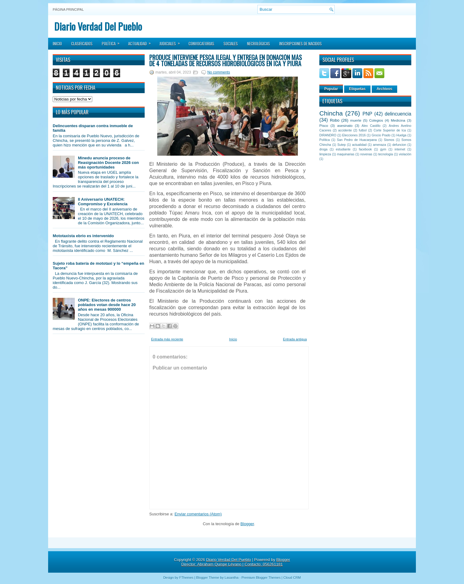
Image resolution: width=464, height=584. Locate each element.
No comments (218, 72)
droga (323, 149)
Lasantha (231, 577)
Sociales (230, 43)
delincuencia (398, 113)
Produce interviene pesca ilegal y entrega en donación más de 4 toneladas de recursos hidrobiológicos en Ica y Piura (225, 60)
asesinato (344, 125)
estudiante (343, 149)
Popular (331, 89)
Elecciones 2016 (354, 135)
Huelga (401, 135)
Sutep (341, 144)
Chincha (331, 113)
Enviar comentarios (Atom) (198, 514)
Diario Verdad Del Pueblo (98, 26)
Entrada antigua (295, 339)
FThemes (186, 577)
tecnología (385, 154)
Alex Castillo (371, 125)
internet (399, 149)
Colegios (376, 120)
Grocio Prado (380, 135)
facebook (365, 149)
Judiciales (171, 42)
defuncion (399, 144)
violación (405, 154)
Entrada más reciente (167, 339)
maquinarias (346, 154)
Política (113, 42)
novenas (366, 154)
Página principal (68, 9)
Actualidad (141, 42)
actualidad (359, 144)
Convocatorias (201, 43)
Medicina (398, 120)
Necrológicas (258, 43)
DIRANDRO (327, 135)
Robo (334, 120)
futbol (363, 130)
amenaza (379, 144)
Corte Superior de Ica (390, 130)
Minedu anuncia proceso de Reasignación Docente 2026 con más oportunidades (108, 162)
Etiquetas (357, 89)
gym (383, 149)
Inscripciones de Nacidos (300, 43)
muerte (355, 120)
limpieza (325, 154)
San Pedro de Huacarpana (357, 140)
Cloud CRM (292, 577)
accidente (345, 130)
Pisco (323, 125)
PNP (367, 113)
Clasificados (82, 43)
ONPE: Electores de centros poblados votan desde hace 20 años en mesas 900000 (107, 305)
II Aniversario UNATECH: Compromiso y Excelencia (102, 201)
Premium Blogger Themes (261, 577)
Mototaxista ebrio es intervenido (83, 235)
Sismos (389, 140)
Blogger (247, 523)
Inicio (57, 43)
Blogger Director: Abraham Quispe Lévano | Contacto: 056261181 (235, 562)
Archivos (384, 89)
